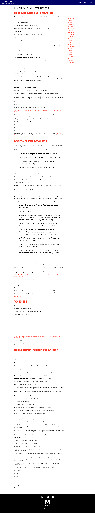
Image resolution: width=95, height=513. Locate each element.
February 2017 (70, 44)
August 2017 (70, 40)
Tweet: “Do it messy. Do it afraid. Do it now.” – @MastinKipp (27, 479)
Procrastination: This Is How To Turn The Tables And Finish (33, 12)
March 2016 (70, 56)
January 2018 (70, 30)
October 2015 (70, 62)
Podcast (85, 2)
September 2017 (71, 38)
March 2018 (70, 26)
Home (80, 2)
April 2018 (69, 24)
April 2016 (69, 54)
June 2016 (69, 50)
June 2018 (69, 20)
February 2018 (70, 28)
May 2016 (69, 52)
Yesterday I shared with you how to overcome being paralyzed (28, 45)
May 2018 (69, 22)
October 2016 (70, 46)
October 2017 (70, 36)
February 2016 (70, 58)
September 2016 (71, 48)
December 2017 (71, 32)
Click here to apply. (37, 136)
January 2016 (70, 60)
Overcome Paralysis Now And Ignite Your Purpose (30, 141)
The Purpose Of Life (20, 301)
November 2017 (71, 34)
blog (91, 2)
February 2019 (70, 18)
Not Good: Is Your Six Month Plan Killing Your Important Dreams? (36, 350)
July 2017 (69, 42)
